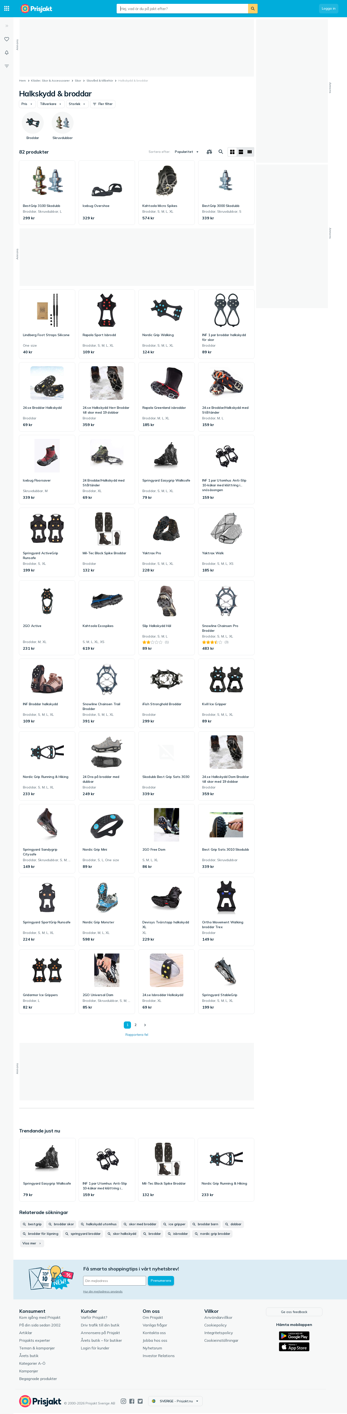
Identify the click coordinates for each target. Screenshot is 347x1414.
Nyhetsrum (155, 1349)
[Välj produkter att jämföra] (209, 152)
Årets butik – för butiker (104, 1341)
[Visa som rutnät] (232, 152)
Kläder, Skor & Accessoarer (50, 80)
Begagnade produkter (41, 1379)
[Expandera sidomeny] (6, 26)
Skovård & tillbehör (100, 80)
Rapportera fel (136, 1034)
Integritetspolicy (221, 1333)
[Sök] (253, 8)
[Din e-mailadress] (117, 1281)
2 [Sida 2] (135, 1025)
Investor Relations (162, 1356)
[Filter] (6, 66)
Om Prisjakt (156, 1318)
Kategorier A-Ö (35, 1364)
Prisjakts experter (37, 1341)
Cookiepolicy (218, 1326)
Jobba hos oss (158, 1341)
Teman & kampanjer (40, 1349)
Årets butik (31, 1356)
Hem (22, 80)
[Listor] (6, 39)
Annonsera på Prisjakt (103, 1333)
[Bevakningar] (6, 52)
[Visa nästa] (145, 1025)
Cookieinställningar (224, 1341)
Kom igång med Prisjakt (42, 1318)
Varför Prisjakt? (97, 1318)
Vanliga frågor (158, 1326)
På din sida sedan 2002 (43, 1326)
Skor (78, 80)
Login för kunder (98, 1349)
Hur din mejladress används (105, 1291)
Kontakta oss (157, 1333)
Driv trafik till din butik (103, 1326)
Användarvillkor (221, 1318)
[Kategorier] (6, 8)
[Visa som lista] (241, 152)
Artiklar (28, 1333)
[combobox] (182, 8)
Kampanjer (31, 1372)
